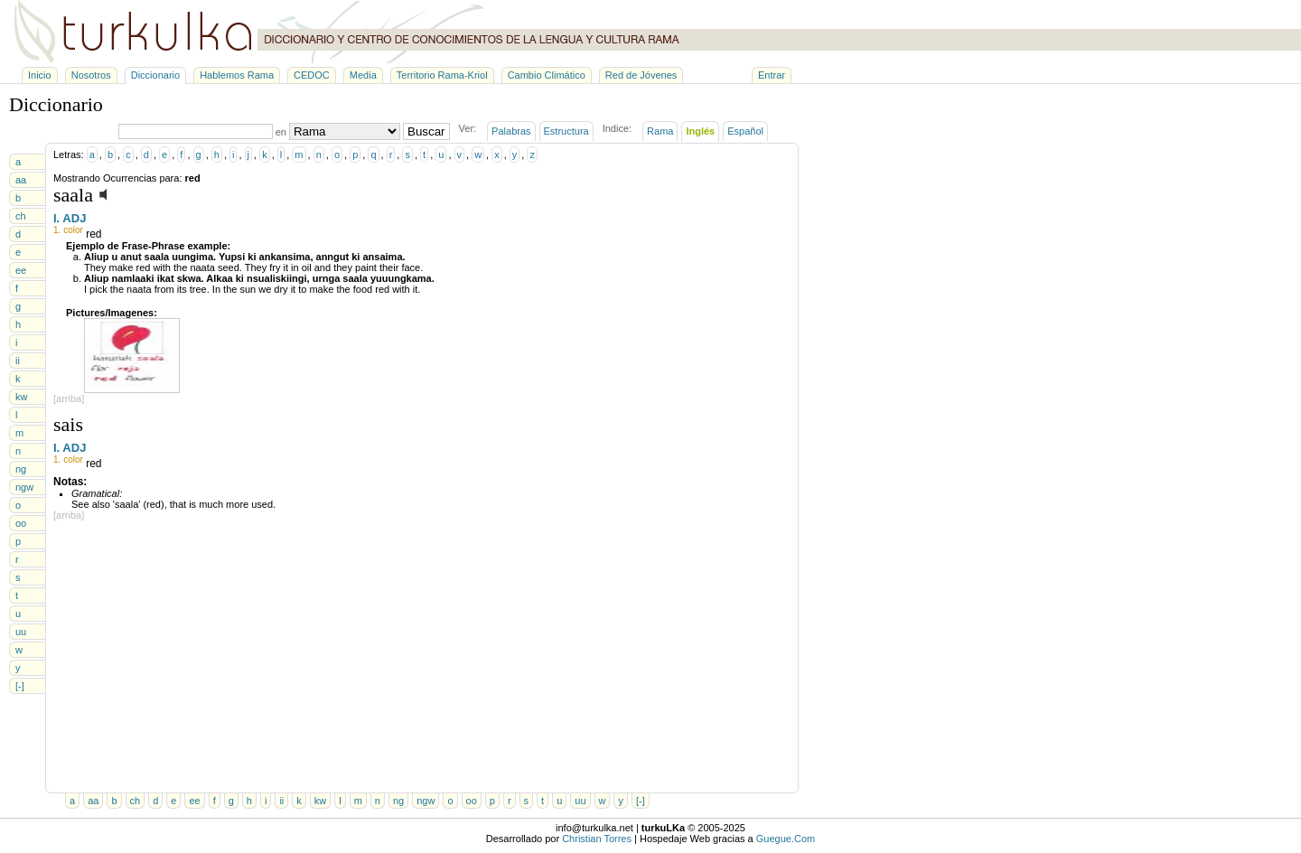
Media (363, 75)
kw (21, 396)
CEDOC (312, 75)
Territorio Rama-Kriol (442, 75)
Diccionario (155, 75)
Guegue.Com (785, 838)
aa (20, 179)
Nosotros (91, 75)
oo (20, 523)
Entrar (771, 75)
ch (20, 216)
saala (73, 194)
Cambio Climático (546, 75)
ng (20, 469)
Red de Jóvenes (641, 75)
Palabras (510, 131)
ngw (24, 487)
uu (20, 631)
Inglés (700, 131)
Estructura (566, 131)
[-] (19, 685)
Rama (660, 131)
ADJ (74, 218)
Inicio (39, 75)
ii (17, 360)
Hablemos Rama (237, 75)
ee (20, 270)
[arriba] (68, 398)
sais (68, 424)
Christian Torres (597, 838)
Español (745, 131)
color (73, 230)
